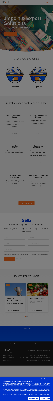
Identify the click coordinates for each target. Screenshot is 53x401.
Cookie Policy (46, 394)
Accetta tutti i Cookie (45, 398)
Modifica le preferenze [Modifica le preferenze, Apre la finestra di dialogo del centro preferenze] (33, 398)
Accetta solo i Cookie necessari (44, 378)
